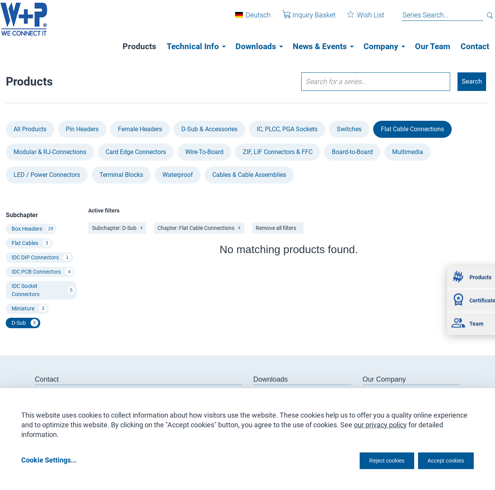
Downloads (256, 46)
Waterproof (177, 175)
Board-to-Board (352, 152)
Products (139, 46)
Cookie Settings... (49, 460)
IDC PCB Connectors (42, 272)
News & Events (320, 46)
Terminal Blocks (121, 175)
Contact (475, 46)
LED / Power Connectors (47, 175)
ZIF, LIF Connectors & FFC (277, 152)
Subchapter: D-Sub (117, 229)
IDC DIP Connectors (41, 258)
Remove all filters (277, 229)
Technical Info (193, 46)
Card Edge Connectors (136, 152)
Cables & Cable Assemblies (249, 175)
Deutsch (252, 19)
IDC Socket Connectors (43, 290)
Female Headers (140, 129)
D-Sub (25, 323)
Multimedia (407, 152)
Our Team (432, 46)
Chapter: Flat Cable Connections (199, 229)
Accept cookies (440, 460)
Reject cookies (367, 460)
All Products (30, 129)
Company (381, 46)
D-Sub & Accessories (209, 129)
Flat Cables (31, 244)
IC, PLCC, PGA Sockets (287, 129)
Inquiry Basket (303, 19)
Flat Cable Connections (412, 129)
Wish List (360, 19)
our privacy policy (380, 422)
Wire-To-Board (204, 152)
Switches (349, 129)
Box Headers (33, 229)
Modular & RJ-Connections (50, 152)
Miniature (29, 309)
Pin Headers (82, 129)
